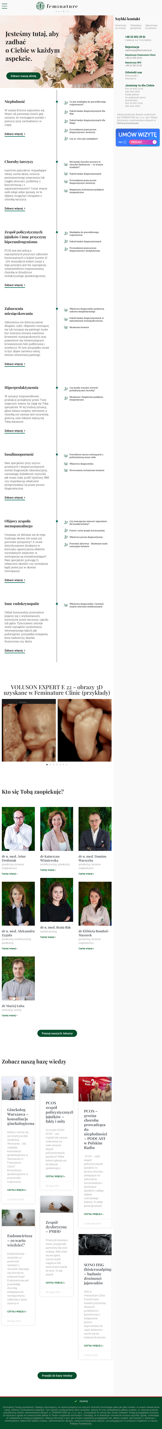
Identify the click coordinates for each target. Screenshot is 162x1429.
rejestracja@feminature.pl (138, 50)
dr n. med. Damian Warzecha (92, 858)
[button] (5, 730)
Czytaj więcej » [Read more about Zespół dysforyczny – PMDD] (55, 1282)
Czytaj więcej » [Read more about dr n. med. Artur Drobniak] (9, 873)
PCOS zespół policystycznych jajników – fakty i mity (60, 1112)
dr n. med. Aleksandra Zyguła (18, 933)
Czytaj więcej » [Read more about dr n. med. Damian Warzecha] (86, 873)
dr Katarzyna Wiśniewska (50, 858)
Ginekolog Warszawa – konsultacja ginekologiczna (20, 1116)
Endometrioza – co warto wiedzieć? (19, 1240)
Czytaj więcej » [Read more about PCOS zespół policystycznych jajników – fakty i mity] (55, 1176)
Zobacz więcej (15, 134)
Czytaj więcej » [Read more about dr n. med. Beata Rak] (48, 936)
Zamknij (83, 1401)
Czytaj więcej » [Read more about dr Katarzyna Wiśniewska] (48, 869)
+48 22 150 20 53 (133, 65)
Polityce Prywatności (80, 1423)
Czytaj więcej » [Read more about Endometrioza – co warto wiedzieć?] (17, 1311)
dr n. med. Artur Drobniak (14, 858)
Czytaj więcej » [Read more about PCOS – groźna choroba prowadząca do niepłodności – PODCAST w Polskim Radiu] (93, 1214)
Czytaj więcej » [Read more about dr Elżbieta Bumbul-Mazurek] (86, 948)
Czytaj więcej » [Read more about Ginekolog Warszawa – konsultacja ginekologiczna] (17, 1190)
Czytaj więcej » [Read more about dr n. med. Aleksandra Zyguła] (9, 948)
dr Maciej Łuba (13, 1006)
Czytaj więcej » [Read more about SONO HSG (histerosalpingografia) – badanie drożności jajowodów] (93, 1345)
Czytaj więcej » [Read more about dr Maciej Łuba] (9, 1015)
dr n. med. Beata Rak (55, 927)
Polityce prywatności (128, 123)
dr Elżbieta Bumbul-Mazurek (94, 933)
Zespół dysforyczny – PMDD (56, 1227)
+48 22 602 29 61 (135, 36)
